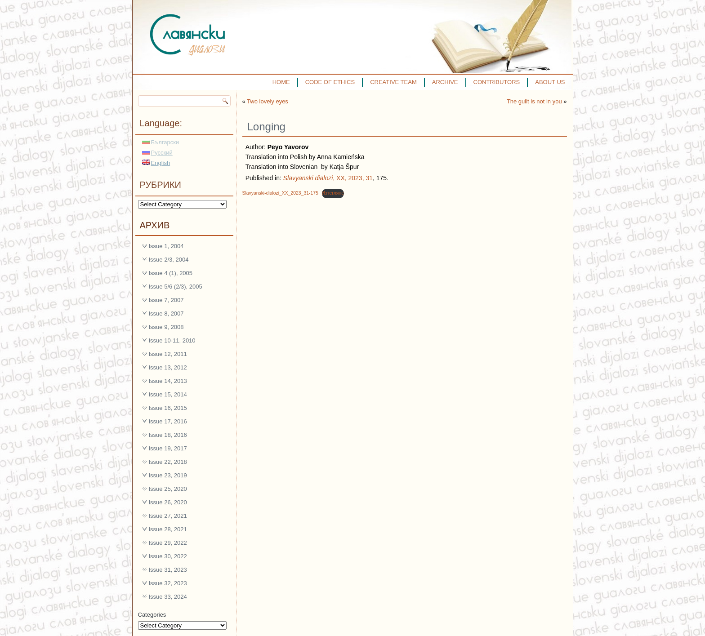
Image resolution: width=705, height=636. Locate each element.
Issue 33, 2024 (168, 596)
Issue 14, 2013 (168, 381)
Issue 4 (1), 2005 (171, 273)
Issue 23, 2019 (168, 475)
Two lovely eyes (267, 101)
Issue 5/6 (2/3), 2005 (175, 286)
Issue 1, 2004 (166, 246)
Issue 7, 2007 (166, 300)
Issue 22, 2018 (168, 461)
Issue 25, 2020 (168, 488)
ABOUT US (550, 82)
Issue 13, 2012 (168, 367)
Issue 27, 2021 (168, 515)
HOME (281, 82)
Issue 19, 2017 (168, 448)
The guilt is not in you (534, 101)
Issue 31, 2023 (168, 569)
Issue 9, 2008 (166, 327)
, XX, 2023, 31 (328, 178)
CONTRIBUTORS (496, 82)
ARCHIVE (445, 82)
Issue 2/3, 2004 (169, 259)
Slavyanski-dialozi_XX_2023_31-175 (280, 193)
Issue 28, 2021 (168, 529)
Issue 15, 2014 (168, 394)
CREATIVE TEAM (393, 82)
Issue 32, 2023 (168, 583)
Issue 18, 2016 (168, 434)
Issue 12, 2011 (168, 354)
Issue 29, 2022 (168, 542)
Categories (152, 614)
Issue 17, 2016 (168, 421)
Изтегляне (333, 193)
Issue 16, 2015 (168, 408)
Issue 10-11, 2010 (172, 340)
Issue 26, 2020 (168, 502)
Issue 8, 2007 (166, 313)
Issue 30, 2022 (168, 556)
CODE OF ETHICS (330, 82)
